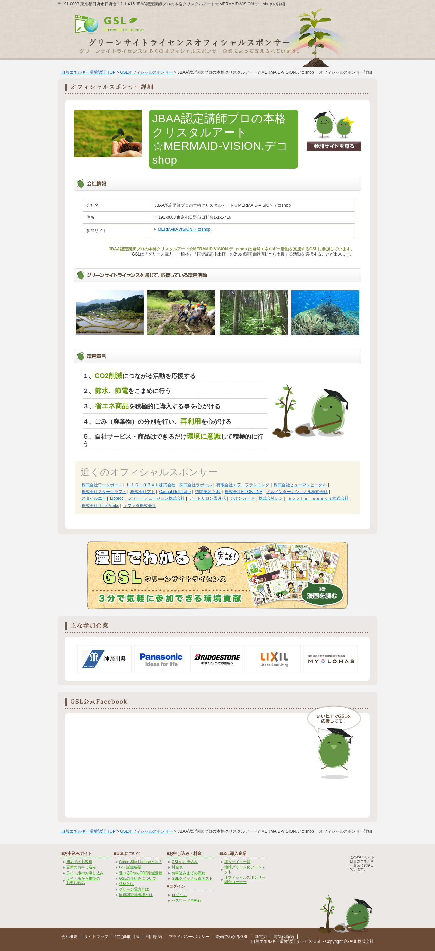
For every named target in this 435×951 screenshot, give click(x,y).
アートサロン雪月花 (207, 498)
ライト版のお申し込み (85, 873)
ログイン (179, 895)
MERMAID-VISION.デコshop (184, 229)
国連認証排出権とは (136, 895)
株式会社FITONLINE (243, 491)
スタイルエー (94, 498)
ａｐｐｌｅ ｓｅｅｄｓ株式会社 (318, 498)
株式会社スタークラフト (104, 491)
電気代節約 (284, 936)
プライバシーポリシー (189, 936)
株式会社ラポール (195, 484)
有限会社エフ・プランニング (242, 484)
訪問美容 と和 (208, 491)
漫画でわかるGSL (232, 936)
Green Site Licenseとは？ (140, 862)
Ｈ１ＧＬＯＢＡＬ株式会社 (150, 484)
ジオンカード (242, 498)
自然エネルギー (265, 941)
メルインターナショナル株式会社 (297, 491)
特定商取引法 (127, 936)
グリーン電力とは (134, 889)
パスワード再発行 (187, 900)
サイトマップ (96, 936)
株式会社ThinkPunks (100, 505)
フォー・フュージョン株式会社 (156, 498)
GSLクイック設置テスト (192, 878)
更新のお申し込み (81, 867)
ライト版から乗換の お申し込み (83, 880)
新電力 (261, 936)
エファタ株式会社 (139, 505)
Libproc (116, 498)
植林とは (126, 884)
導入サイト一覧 (237, 862)
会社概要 (69, 936)
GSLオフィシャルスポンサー (146, 72)
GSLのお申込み (185, 862)
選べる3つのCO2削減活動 (140, 873)
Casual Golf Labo (175, 491)
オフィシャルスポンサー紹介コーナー (244, 879)
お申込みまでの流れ (188, 873)
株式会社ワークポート (102, 484)
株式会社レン (271, 498)
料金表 (177, 867)
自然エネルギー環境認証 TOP (88, 72)
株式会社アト (142, 491)
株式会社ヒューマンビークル (300, 484)
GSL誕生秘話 (130, 867)
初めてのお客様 (79, 862)
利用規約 (154, 936)
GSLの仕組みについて (137, 878)
